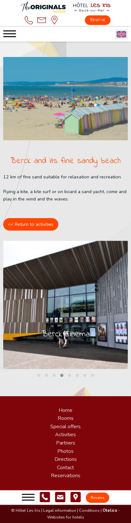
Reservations (65, 475)
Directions (65, 459)
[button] (39, 375)
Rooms (66, 418)
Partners (65, 442)
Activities (65, 434)
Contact (65, 467)
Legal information (59, 510)
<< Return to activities (30, 224)
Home (65, 410)
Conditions (89, 510)
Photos (65, 451)
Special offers (65, 426)
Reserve (97, 20)
